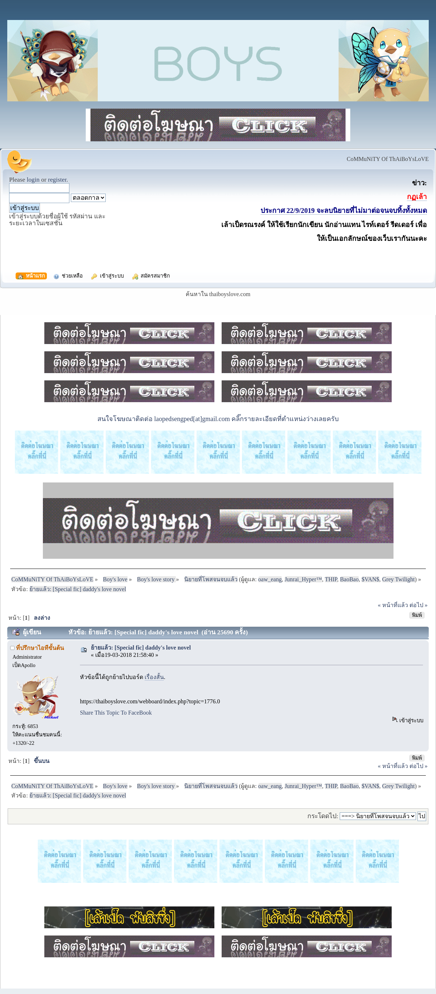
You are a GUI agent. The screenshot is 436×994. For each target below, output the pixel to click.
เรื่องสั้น (154, 677)
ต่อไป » (418, 605)
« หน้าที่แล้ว (393, 605)
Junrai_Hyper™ (303, 579)
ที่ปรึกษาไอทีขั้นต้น (40, 648)
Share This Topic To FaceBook (116, 713)
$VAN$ (370, 579)
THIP (331, 579)
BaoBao (349, 579)
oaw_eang (270, 579)
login (33, 179)
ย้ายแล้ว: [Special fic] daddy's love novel (141, 648)
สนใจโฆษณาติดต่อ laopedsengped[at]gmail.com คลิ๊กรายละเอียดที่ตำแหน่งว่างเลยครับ (218, 419)
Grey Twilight (398, 579)
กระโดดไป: (322, 816)
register (57, 179)
